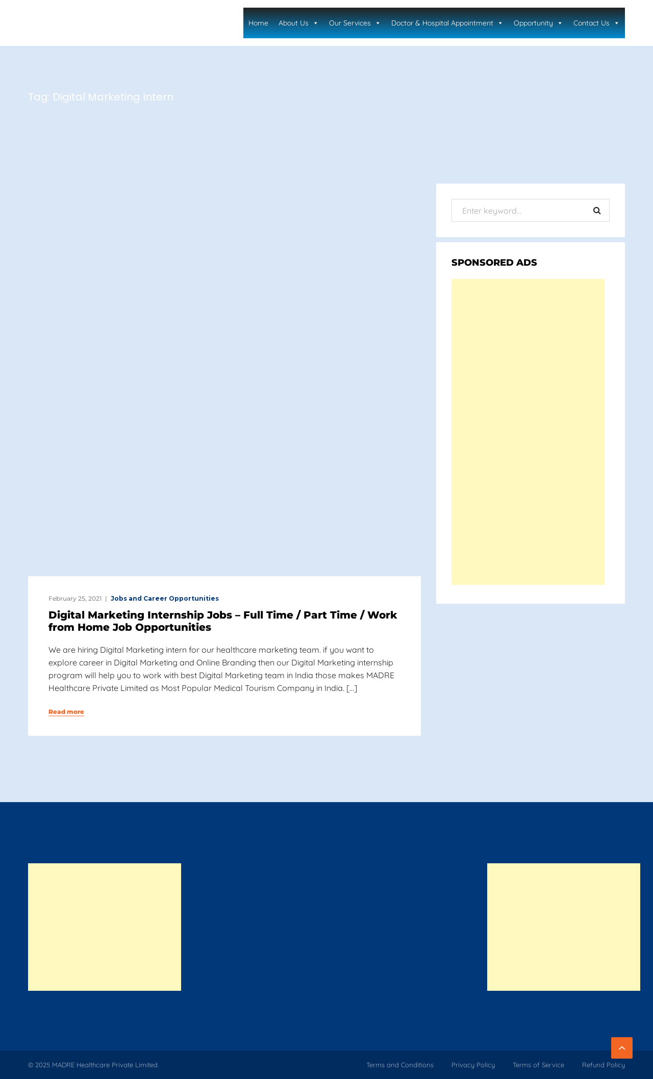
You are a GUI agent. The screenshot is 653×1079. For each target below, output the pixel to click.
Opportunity (538, 23)
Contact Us (596, 23)
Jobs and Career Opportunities (165, 598)
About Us (299, 23)
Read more (66, 711)
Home (258, 23)
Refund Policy (603, 1065)
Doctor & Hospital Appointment (447, 23)
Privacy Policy (473, 1065)
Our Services (355, 23)
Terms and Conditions (400, 1065)
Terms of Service (538, 1065)
